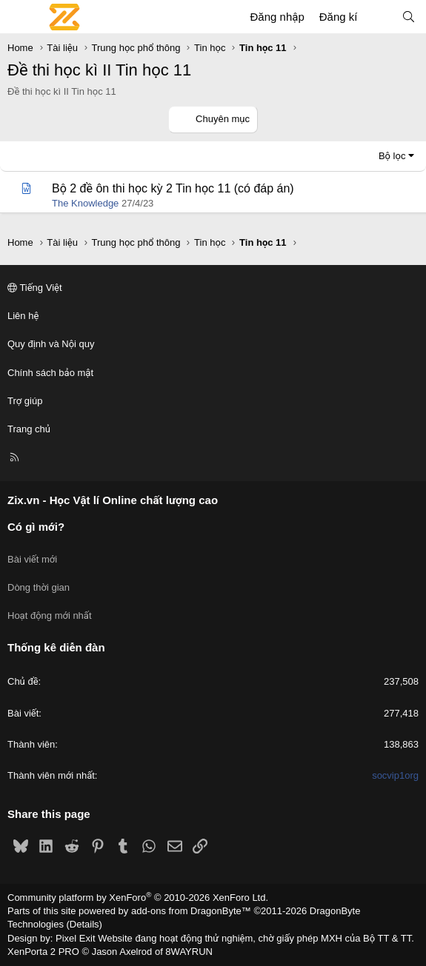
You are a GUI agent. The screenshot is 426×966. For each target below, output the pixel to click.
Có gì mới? (35, 526)
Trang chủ (28, 429)
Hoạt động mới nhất (49, 615)
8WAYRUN (189, 951)
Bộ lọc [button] (392, 155)
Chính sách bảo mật (50, 372)
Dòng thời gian (38, 587)
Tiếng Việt (34, 287)
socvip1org (395, 775)
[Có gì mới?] (379, 16)
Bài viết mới (32, 559)
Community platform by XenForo (137, 897)
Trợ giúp (24, 400)
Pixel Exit (75, 938)
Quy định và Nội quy (51, 343)
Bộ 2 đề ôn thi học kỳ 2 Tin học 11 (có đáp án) (173, 188)
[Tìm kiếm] (408, 16)
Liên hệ (23, 315)
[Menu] (19, 17)
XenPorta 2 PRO (43, 951)
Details (84, 924)
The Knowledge (85, 203)
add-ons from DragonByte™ (191, 910)
